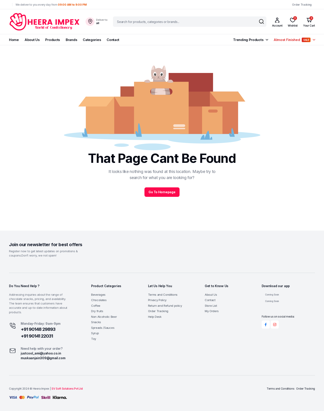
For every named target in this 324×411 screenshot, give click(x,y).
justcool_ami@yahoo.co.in (41, 353)
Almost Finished (292, 40)
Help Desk (155, 316)
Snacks (96, 322)
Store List (211, 305)
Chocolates (99, 300)
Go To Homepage (161, 192)
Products (52, 40)
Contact (113, 40)
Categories (92, 40)
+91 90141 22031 (37, 336)
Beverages (98, 294)
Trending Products (248, 40)
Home (14, 40)
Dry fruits (97, 311)
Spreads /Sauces (102, 327)
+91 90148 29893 (38, 329)
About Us (32, 40)
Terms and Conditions (163, 294)
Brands (71, 40)
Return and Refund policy (165, 305)
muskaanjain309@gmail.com (43, 358)
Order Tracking (302, 4)
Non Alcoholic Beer (104, 316)
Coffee (95, 305)
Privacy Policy (157, 300)
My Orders (212, 311)
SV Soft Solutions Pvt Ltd (67, 388)
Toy (93, 339)
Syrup (95, 333)
